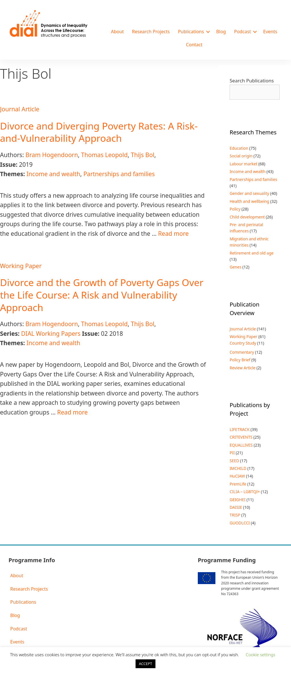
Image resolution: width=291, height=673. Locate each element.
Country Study (243, 343)
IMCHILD (238, 468)
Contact (194, 44)
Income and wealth (53, 174)
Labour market (243, 163)
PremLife (238, 484)
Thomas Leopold (104, 155)
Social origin (241, 156)
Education (239, 148)
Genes (235, 267)
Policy (235, 209)
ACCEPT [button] (145, 663)
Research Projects (151, 31)
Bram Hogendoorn (51, 155)
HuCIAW (237, 476)
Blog (221, 31)
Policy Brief (240, 359)
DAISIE (236, 507)
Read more (173, 233)
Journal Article (19, 109)
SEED (234, 460)
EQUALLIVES (241, 445)
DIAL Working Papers (50, 333)
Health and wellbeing (249, 201)
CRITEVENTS (241, 437)
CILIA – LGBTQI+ (245, 491)
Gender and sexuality (249, 193)
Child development (247, 217)
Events (270, 31)
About (117, 31)
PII (232, 452)
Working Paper (20, 266)
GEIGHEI (238, 499)
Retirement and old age (251, 253)
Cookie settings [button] (260, 654)
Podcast (242, 31)
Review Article (242, 367)
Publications (191, 31)
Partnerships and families (119, 174)
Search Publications (252, 80)
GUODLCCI (240, 523)
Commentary (242, 352)
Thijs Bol (142, 155)
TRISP (235, 515)
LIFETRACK (240, 429)
